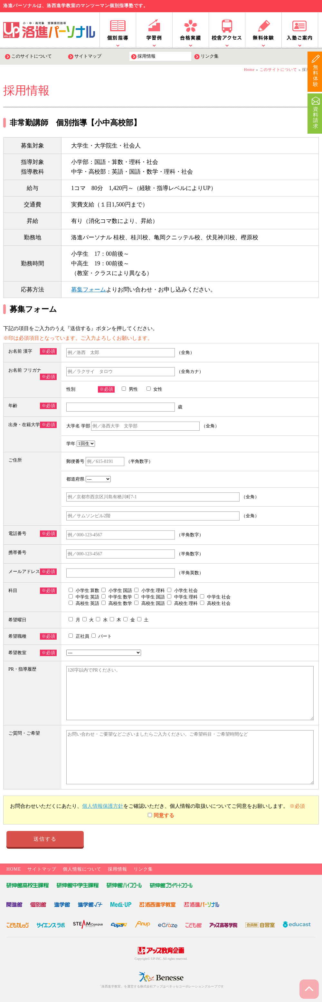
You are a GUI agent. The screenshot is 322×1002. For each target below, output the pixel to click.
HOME (13, 869)
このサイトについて (31, 56)
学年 (81, 443)
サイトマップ (87, 56)
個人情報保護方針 (102, 806)
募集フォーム (88, 289)
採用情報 (146, 56)
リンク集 (210, 56)
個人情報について (82, 869)
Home (249, 69)
